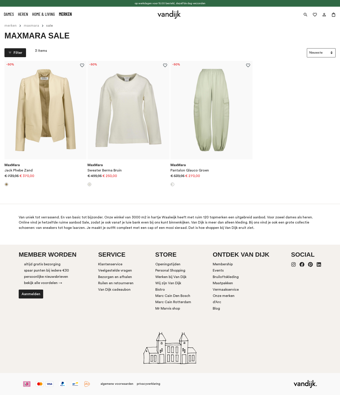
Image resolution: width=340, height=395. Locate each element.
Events (218, 270)
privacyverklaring (148, 383)
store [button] (166, 254)
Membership (223, 264)
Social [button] (303, 254)
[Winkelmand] (333, 14)
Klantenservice (110, 264)
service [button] (111, 254)
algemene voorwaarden (117, 383)
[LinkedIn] (318, 265)
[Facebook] (302, 265)
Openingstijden (167, 264)
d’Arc (217, 302)
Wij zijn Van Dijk (168, 283)
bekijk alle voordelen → (43, 283)
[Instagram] (293, 265)
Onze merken (224, 296)
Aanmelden (31, 294)
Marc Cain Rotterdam (173, 302)
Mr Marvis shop (167, 308)
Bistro (160, 289)
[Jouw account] (324, 14)
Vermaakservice (226, 289)
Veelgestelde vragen (115, 270)
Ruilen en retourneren (116, 283)
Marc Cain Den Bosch (172, 296)
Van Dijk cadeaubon (114, 289)
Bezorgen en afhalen (115, 277)
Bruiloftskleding (226, 277)
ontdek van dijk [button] (241, 254)
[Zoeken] (305, 14)
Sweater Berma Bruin (104, 170)
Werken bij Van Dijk (170, 277)
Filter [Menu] (15, 52)
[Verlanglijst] (315, 14)
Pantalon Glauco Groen (189, 170)
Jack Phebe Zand (18, 170)
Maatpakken (223, 283)
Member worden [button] (48, 254)
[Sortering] (321, 52)
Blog (216, 308)
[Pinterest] (310, 265)
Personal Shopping (170, 270)
